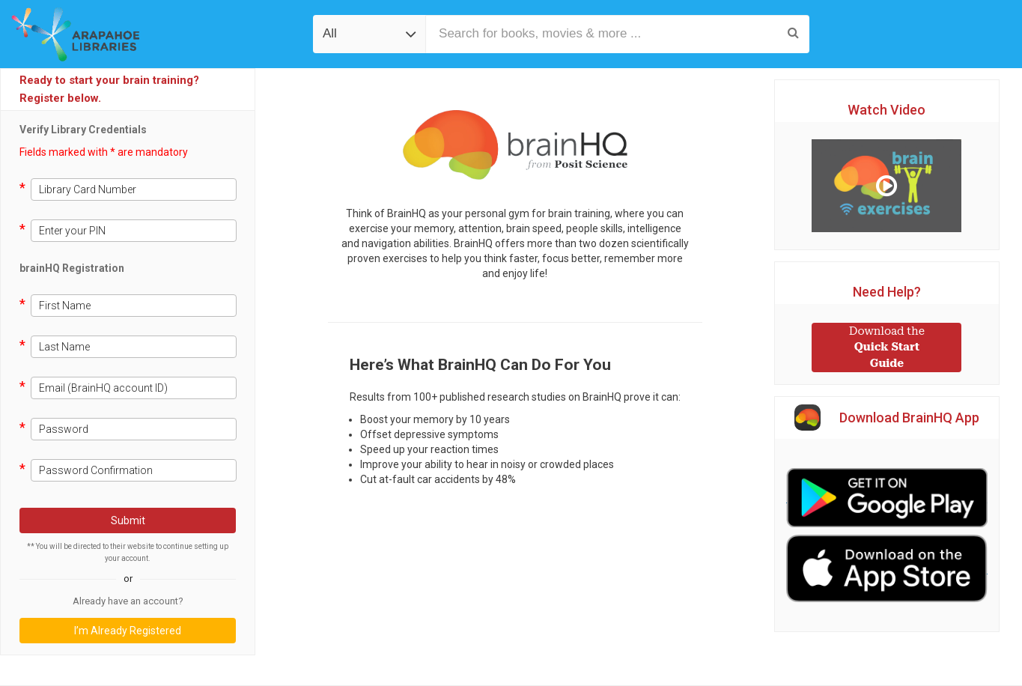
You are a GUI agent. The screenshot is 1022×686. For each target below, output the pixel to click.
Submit (128, 520)
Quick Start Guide (887, 347)
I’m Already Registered (127, 631)
